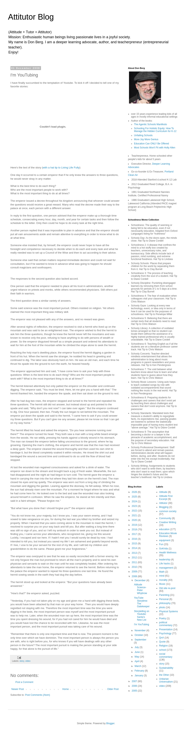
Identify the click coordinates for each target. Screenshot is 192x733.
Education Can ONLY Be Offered (151, 143)
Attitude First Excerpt (166, 497)
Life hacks (164, 563)
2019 (135, 525)
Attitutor (163, 503)
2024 (135, 501)
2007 (135, 681)
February (140, 670)
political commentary (165, 624)
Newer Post (17, 689)
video (27, 661)
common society (168, 511)
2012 (135, 557)
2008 (135, 576)
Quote (162, 641)
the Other (164, 675)
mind (161, 575)
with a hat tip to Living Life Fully (61, 167)
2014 (135, 548)
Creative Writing (167, 522)
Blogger (110, 723)
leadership (164, 559)
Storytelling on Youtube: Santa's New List (141, 615)
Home (65, 689)
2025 (135, 496)
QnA (161, 637)
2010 (135, 567)
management (166, 567)
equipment (164, 540)
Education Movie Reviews (168, 535)
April (137, 661)
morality (163, 580)
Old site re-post (167, 588)
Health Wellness (167, 552)
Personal (164, 599)
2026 (135, 492)
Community (165, 518)
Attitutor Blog (31, 16)
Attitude (163, 492)
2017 (135, 534)
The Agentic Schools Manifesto (150, 124)
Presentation (166, 629)
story (22, 661)
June (137, 652)
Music (162, 584)
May (137, 656)
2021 (135, 515)
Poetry (162, 618)
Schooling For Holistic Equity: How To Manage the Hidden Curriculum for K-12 (155, 130)
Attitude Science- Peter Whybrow (140, 589)
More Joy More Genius (146, 139)
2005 (135, 690)
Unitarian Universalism (166, 680)
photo (162, 607)
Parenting (164, 595)
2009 (135, 571)
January (139, 675)
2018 (135, 529)
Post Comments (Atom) (37, 695)
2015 (135, 543)
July (137, 647)
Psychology (165, 633)
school (162, 649)
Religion (163, 645)
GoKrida (163, 548)
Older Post (113, 689)
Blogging (164, 507)
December (140, 580)
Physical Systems (168, 611)
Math (162, 571)
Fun (161, 544)
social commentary (165, 655)
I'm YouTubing (141, 624)
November (140, 630)
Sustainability (166, 668)
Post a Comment (24, 682)
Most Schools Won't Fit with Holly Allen (154, 147)
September (140, 639)
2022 (135, 510)
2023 (135, 506)
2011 (135, 562)
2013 (135, 553)
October (139, 635)
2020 (135, 520)
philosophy (165, 603)
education (164, 529)
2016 (135, 539)
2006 (135, 686)
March (138, 666)
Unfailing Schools (143, 135)
